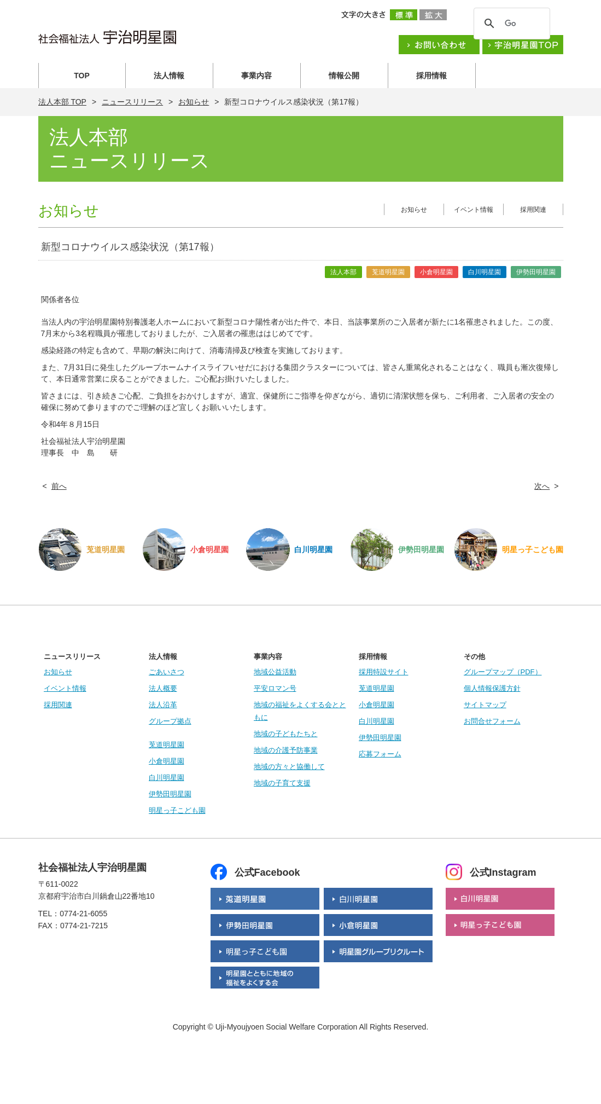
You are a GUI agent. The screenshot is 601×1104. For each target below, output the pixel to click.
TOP (82, 75)
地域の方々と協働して (289, 766)
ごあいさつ (166, 672)
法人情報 (169, 75)
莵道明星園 (166, 745)
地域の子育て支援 (282, 783)
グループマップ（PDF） (503, 672)
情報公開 (344, 75)
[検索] (510, 23)
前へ (59, 486)
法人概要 (163, 688)
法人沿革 (163, 705)
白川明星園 (166, 777)
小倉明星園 (166, 761)
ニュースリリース (132, 101)
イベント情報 (473, 209)
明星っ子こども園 (177, 810)
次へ (542, 486)
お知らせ (193, 101)
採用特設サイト (384, 672)
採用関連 (533, 209)
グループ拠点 (170, 721)
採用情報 (431, 75)
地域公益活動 (275, 672)
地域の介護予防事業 (286, 750)
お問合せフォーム (492, 721)
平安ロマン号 (275, 688)
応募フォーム (380, 754)
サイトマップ (485, 705)
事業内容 (256, 75)
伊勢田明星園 (170, 794)
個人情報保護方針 (492, 688)
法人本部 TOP (62, 101)
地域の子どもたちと (286, 734)
